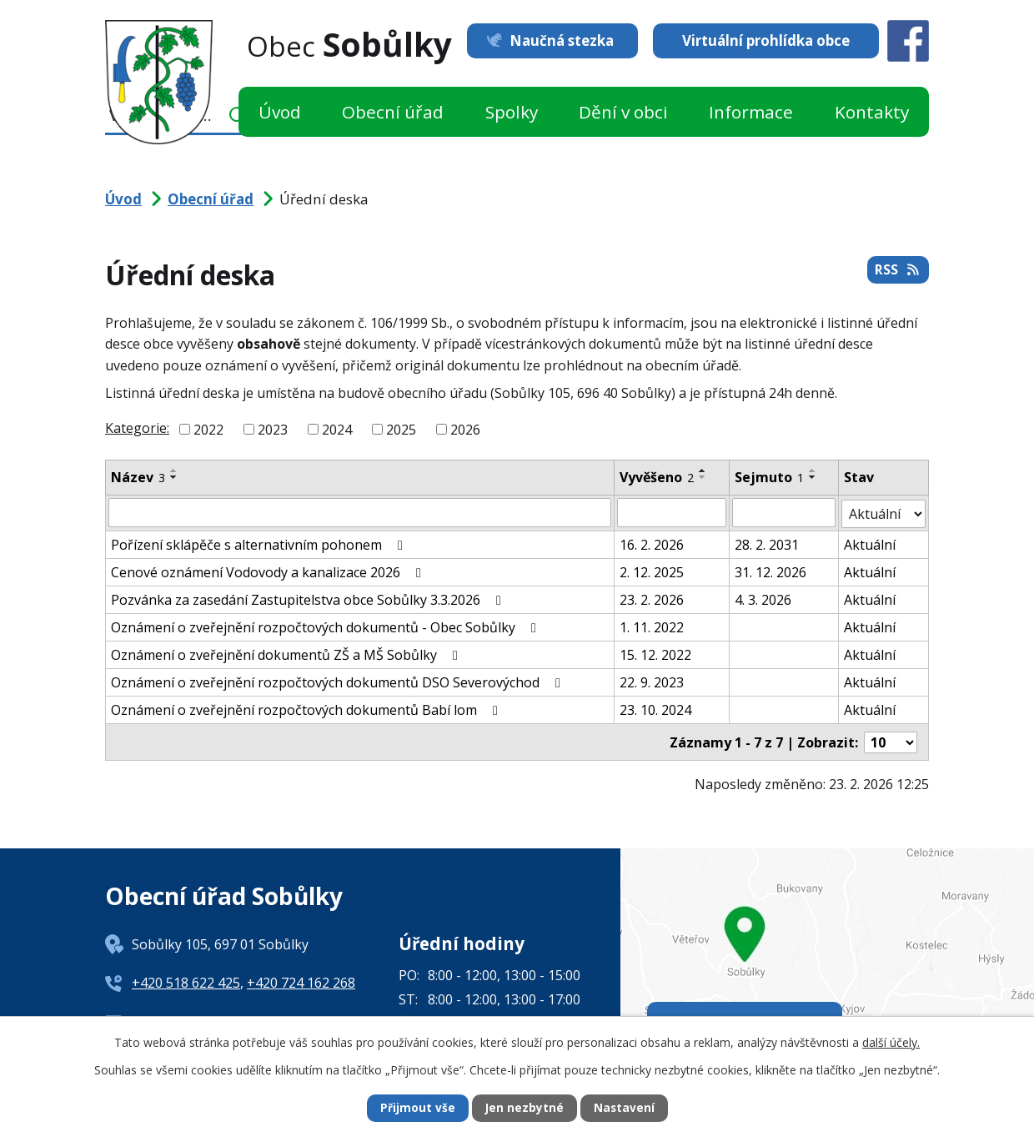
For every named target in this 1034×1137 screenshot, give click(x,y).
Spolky (511, 111)
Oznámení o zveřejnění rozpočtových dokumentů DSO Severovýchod (338, 681)
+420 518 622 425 (186, 980)
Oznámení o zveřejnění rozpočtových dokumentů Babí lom (307, 708)
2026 (465, 429)
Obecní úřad (393, 111)
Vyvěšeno (657, 477)
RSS (897, 272)
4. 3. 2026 (763, 598)
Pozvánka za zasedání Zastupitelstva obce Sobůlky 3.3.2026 (309, 598)
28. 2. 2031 (767, 543)
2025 (401, 429)
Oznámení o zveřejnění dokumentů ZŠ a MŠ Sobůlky (287, 653)
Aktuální (870, 543)
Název (138, 477)
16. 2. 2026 (652, 543)
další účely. (891, 1041)
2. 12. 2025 (652, 570)
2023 (273, 429)
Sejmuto (769, 477)
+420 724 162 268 (301, 980)
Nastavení (624, 1108)
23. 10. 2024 (655, 708)
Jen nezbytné (524, 1108)
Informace (751, 111)
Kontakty (872, 111)
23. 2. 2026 (652, 598)
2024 (337, 429)
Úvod (279, 111)
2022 (208, 429)
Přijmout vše (416, 1108)
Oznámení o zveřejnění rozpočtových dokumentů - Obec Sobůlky (326, 625)
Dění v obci (623, 111)
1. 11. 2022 (652, 625)
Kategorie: (137, 428)
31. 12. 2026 (770, 570)
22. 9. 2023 (652, 681)
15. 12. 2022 (655, 653)
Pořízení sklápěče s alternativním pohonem (260, 543)
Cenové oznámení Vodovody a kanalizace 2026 (269, 570)
